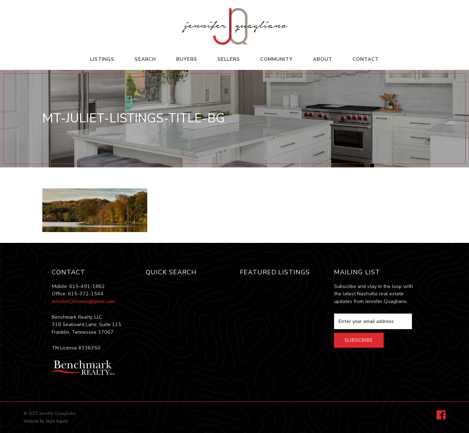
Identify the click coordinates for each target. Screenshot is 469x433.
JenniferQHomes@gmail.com (83, 301)
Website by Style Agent (45, 421)
